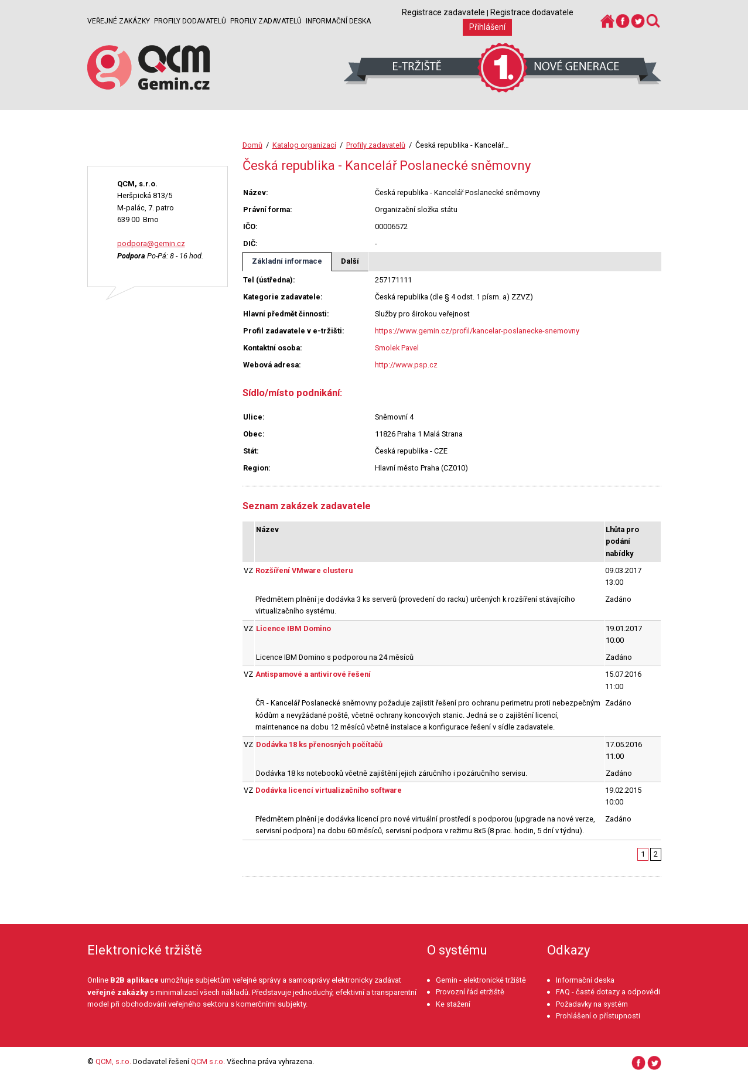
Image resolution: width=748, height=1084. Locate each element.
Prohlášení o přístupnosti (598, 1015)
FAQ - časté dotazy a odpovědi (608, 991)
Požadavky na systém (592, 1004)
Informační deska (338, 21)
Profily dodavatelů (190, 21)
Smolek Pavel (397, 347)
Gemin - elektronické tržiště (481, 980)
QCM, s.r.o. (113, 1061)
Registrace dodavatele (531, 12)
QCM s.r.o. (208, 1061)
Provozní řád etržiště (470, 991)
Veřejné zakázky (118, 21)
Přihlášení (487, 27)
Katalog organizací (304, 145)
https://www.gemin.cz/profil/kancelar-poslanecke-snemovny (477, 330)
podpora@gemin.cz (151, 243)
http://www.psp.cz (406, 364)
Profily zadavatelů (266, 21)
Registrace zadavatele (443, 12)
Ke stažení (453, 1004)
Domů (252, 145)
